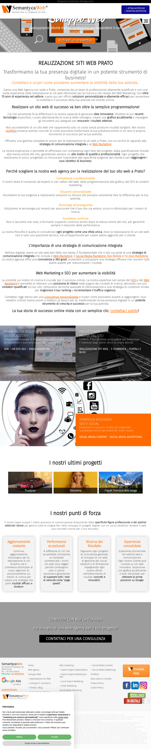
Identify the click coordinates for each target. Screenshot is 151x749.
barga (113, 717)
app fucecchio (99, 729)
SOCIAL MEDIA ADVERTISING (126, 437)
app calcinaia (117, 735)
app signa (119, 729)
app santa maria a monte (103, 735)
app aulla (125, 737)
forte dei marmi (104, 717)
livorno (87, 715)
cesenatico (99, 723)
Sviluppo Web (34, 674)
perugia (84, 721)
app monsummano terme (89, 731)
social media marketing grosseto (128, 741)
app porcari (126, 733)
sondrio (88, 725)
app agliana (127, 731)
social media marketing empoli (91, 743)
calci (96, 719)
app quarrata (75, 731)
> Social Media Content (102, 665)
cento (88, 723)
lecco (83, 725)
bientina (91, 719)
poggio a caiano (88, 727)
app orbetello (134, 739)
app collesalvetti (75, 737)
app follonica (124, 739)
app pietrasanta (76, 733)
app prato (114, 727)
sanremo (134, 723)
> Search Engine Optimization (73, 670)
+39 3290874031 (17, 674)
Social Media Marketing (70, 690)
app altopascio (99, 733)
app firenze (107, 727)
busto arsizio (110, 725)
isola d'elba (103, 719)
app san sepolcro (113, 739)
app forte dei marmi (137, 733)
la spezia (129, 719)
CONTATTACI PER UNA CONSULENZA (75, 638)
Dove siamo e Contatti (101, 678)
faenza (105, 723)
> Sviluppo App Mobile (39, 692)
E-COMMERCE (118, 349)
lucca (97, 715)
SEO (133, 280)
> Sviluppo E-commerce (39, 683)
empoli (113, 715)
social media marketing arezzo (105, 741)
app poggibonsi (134, 737)
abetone (123, 717)
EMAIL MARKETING (39, 349)
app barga (117, 733)
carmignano (99, 727)
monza (103, 725)
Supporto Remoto (9, 689)
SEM (6, 349)
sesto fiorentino (105, 715)
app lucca (130, 727)
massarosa (80, 717)
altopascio (88, 717)
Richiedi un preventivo (75, 40)
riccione (115, 723)
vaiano (80, 727)
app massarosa (88, 733)
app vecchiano (127, 735)
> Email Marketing (67, 686)
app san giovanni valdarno (97, 739)
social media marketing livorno (84, 741)
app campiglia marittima (89, 737)
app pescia (118, 731)
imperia (123, 719)
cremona (77, 725)
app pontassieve (110, 729)
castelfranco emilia (79, 723)
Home (31, 665)
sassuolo (122, 723)
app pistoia (123, 727)
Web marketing (66, 665)
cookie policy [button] (63, 724)
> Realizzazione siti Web (39, 678)
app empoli (75, 729)
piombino (110, 719)
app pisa (137, 727)
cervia (93, 723)
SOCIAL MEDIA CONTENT (93, 437)
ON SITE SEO (19, 349)
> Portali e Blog (35, 687)
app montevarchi (82, 739)
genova (116, 719)
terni (88, 721)
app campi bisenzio (87, 729)
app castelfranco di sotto (85, 735)
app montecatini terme (106, 731)
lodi (99, 725)
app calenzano (128, 729)
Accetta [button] (54, 744)
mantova (94, 725)
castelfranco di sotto (81, 719)
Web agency (33, 670)
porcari (117, 717)
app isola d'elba (116, 737)
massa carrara (79, 715)
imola (110, 723)
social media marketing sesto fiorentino (120, 743)
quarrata (130, 717)
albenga (128, 723)
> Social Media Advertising (103, 670)
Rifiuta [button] (19, 744)
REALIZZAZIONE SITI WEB (93, 349)
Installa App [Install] (136, 670)
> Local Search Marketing (71, 681)
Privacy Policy (97, 683)
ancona (93, 721)
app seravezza (109, 733)
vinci (118, 715)
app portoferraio (104, 737)
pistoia (92, 715)
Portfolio (95, 674)
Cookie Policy (97, 687)
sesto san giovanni (122, 725)
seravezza (96, 717)
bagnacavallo (76, 721)
